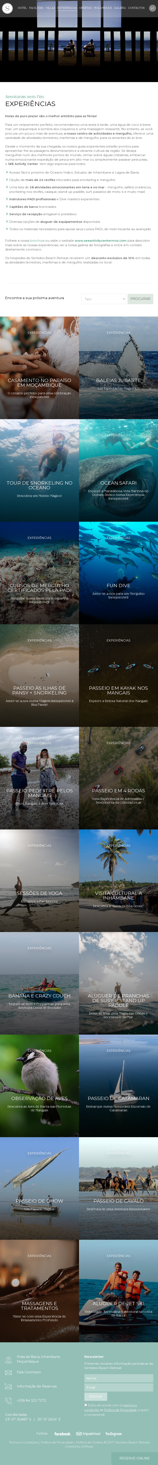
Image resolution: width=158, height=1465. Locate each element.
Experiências (67, 8)
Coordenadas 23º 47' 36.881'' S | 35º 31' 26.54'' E (33, 1417)
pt (152, 8)
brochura (37, 240)
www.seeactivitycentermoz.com (101, 240)
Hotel (22, 8)
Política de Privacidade (120, 1410)
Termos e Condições (23, 1442)
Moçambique (103, 8)
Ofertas (85, 8)
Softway (87, 1446)
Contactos (136, 8)
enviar (95, 1397)
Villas (50, 8)
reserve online (135, 1458)
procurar (140, 299)
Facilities (36, 8)
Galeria (120, 8)
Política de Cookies (89, 1442)
